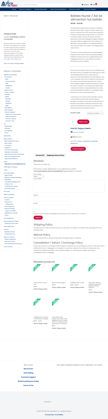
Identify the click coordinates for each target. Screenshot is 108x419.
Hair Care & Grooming (11, 150)
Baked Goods (8, 175)
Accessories (8, 77)
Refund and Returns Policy (28, 381)
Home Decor (8, 202)
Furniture (7, 200)
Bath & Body (8, 143)
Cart (94, 4)
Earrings (7, 101)
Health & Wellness (9, 194)
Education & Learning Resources (15, 164)
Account (86, 4)
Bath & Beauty (8, 139)
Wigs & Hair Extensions (11, 158)
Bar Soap (8, 145)
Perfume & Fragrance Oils (12, 156)
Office (6, 215)
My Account (28, 369)
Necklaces (8, 103)
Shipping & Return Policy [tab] (55, 155)
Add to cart (83, 122)
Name (36, 195)
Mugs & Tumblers (10, 211)
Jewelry (7, 97)
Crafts (6, 170)
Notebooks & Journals (11, 213)
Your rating (38, 174)
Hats (6, 83)
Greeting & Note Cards (11, 223)
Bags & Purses (9, 90)
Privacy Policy (49, 415)
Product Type (75, 113)
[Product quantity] (73, 121)
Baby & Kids (7, 136)
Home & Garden (8, 197)
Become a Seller (74, 9)
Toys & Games (8, 246)
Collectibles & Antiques (10, 167)
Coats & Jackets (9, 92)
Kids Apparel (8, 108)
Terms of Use (28, 385)
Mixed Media (8, 126)
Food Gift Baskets (10, 188)
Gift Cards (7, 191)
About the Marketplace (58, 9)
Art (4, 124)
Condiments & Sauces (11, 186)
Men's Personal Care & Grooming (14, 154)
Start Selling (28, 373)
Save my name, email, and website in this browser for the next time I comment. (60, 214)
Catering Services (10, 234)
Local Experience (9, 218)
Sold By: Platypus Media (81, 128)
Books (5, 162)
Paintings (7, 128)
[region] (54, 350)
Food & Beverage (9, 173)
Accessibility (59, 415)
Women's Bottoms (10, 116)
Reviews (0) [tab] (40, 155)
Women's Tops (9, 121)
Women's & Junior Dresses (13, 114)
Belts (6, 79)
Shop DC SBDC (9, 4)
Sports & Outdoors (9, 237)
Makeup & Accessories (11, 152)
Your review (38, 179)
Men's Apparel (9, 110)
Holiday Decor (9, 204)
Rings (7, 105)
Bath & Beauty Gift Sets (11, 141)
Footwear (7, 94)
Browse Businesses (41, 9)
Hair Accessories (10, 81)
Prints (6, 133)
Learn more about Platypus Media (14, 63)
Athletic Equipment (10, 239)
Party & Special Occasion (11, 221)
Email (36, 203)
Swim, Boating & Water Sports (13, 243)
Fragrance (8, 147)
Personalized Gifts (9, 226)
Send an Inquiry (78, 149)
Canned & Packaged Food (12, 182)
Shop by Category (25, 9)
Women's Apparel (10, 112)
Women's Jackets (10, 119)
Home (14, 9)
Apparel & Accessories (10, 75)
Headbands (8, 86)
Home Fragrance (10, 206)
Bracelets (8, 99)
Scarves (7, 88)
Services (6, 229)
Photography (8, 130)
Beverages (8, 179)
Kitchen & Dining (9, 208)
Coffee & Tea (9, 184)
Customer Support (90, 9)
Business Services (10, 232)
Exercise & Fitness (10, 241)
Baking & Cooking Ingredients (13, 177)
